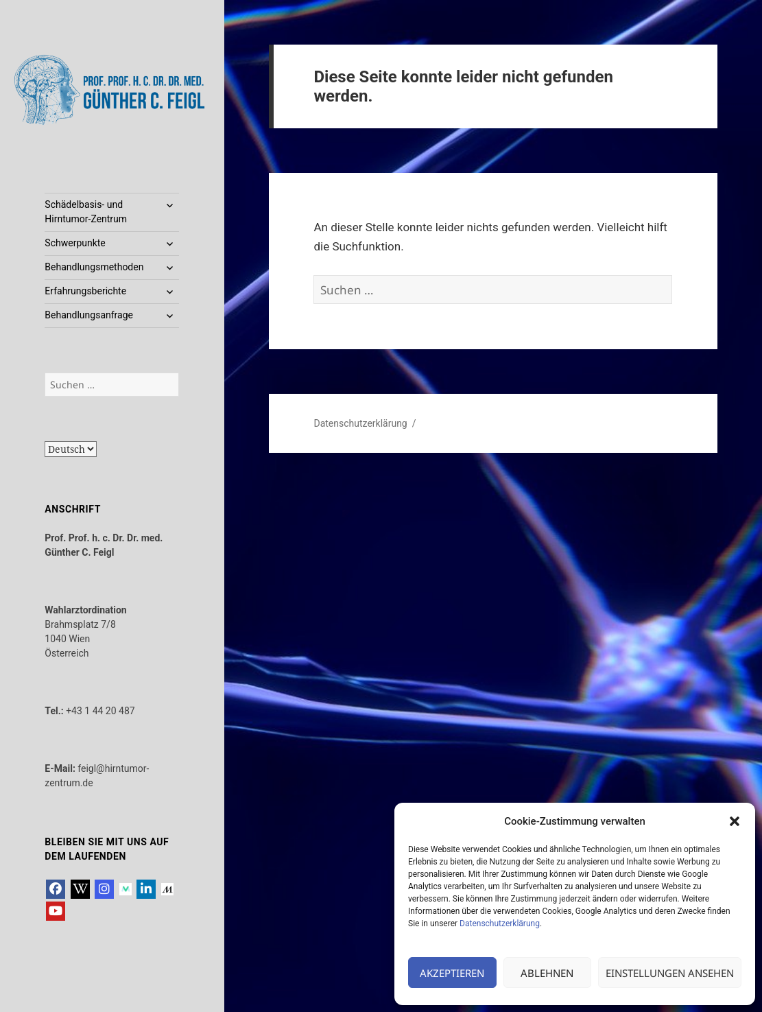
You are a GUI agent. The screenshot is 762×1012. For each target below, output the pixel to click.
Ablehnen (547, 973)
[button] (734, 821)
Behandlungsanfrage (89, 314)
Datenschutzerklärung (500, 923)
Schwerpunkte (75, 242)
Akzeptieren (452, 973)
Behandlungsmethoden (94, 266)
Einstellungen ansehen (670, 973)
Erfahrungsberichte (85, 290)
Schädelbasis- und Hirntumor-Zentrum (86, 211)
